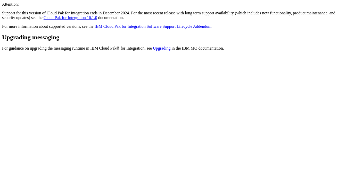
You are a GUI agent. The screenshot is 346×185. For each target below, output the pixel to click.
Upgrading (161, 48)
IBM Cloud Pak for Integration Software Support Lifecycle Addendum (153, 26)
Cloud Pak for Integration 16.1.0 (70, 17)
